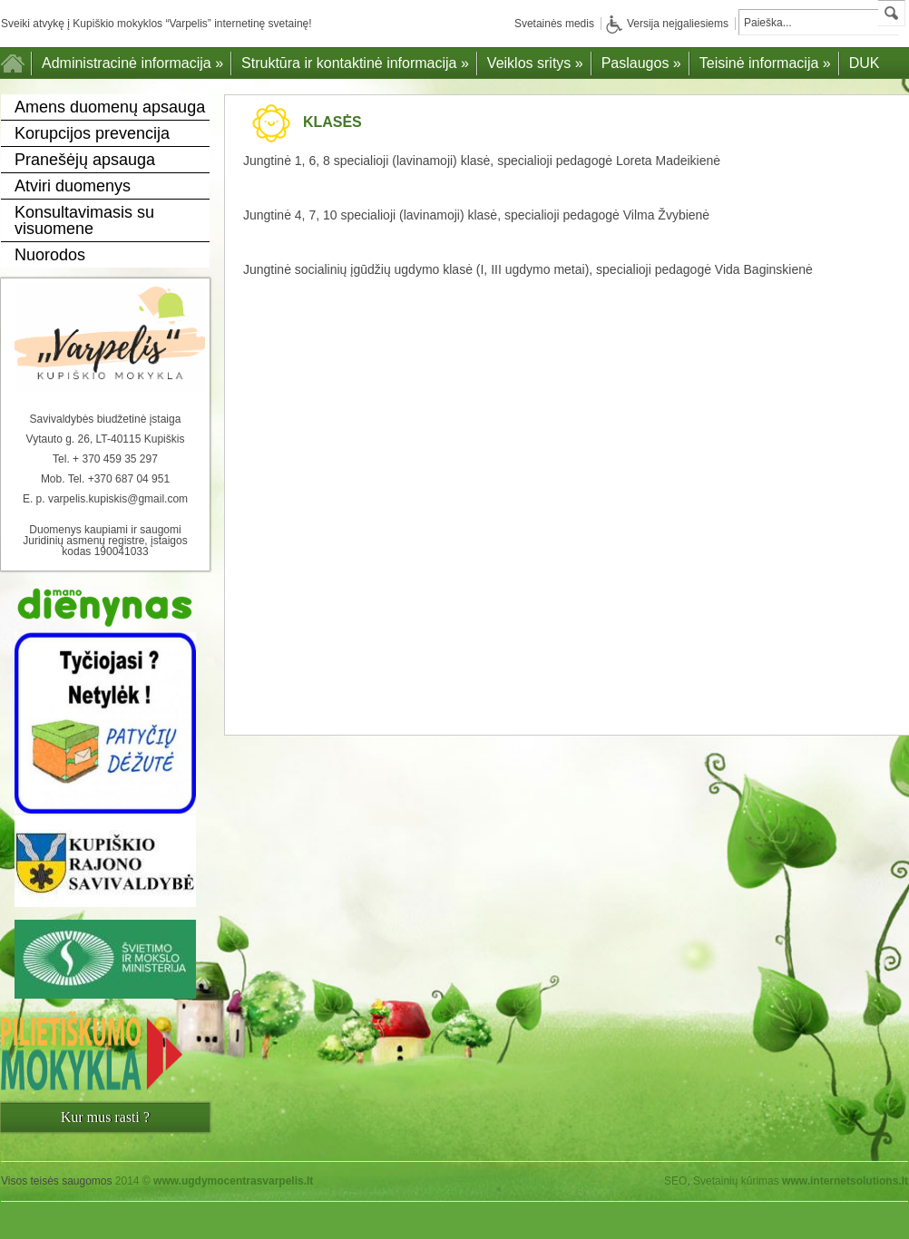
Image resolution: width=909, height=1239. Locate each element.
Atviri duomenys (73, 186)
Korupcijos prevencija (92, 133)
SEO (675, 1181)
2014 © (214, 1181)
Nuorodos (50, 255)
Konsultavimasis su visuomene (84, 220)
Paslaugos (641, 63)
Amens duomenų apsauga (110, 107)
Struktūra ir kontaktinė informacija (355, 63)
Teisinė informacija (765, 63)
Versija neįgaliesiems (667, 23)
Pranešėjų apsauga (85, 160)
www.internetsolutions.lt (845, 1181)
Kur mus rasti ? (105, 1117)
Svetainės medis (554, 23)
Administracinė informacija (132, 63)
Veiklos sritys (535, 63)
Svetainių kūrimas (736, 1181)
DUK (864, 63)
